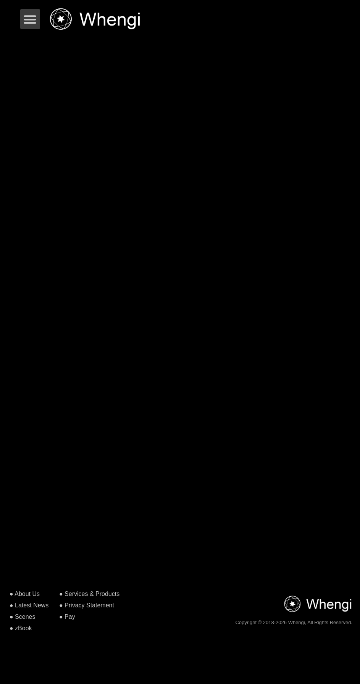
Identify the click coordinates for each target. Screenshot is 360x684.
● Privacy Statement (86, 605)
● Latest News (29, 605)
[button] (30, 19)
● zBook (21, 628)
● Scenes (22, 616)
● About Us (25, 594)
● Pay (67, 616)
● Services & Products (89, 594)
